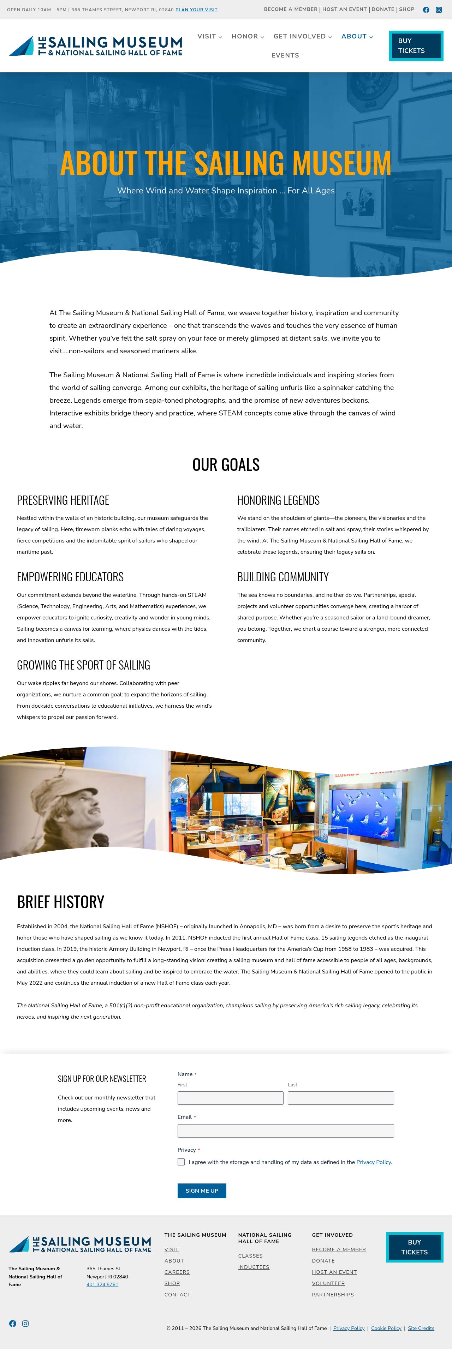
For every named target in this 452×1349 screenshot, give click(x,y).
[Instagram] (439, 10)
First (182, 1084)
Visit (172, 1249)
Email (187, 1117)
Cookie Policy (386, 1328)
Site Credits (421, 1328)
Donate (383, 10)
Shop (407, 10)
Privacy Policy (373, 1162)
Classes (250, 1256)
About (174, 1261)
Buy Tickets (411, 46)
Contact (178, 1294)
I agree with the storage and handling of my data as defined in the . (290, 1162)
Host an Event (344, 10)
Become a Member (291, 10)
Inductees (254, 1267)
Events (285, 55)
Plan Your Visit (197, 10)
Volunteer (328, 1283)
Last (292, 1084)
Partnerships (333, 1294)
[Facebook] (426, 10)
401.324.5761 (102, 1284)
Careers (177, 1272)
